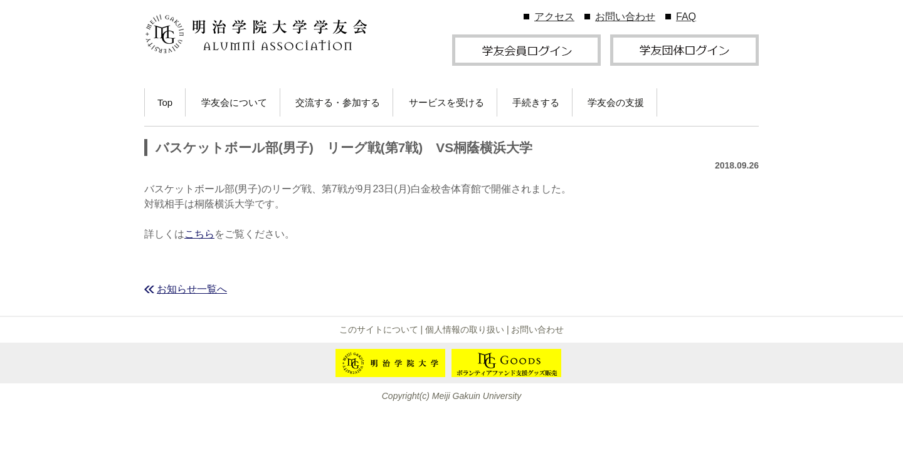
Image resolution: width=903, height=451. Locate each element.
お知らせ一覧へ (192, 289)
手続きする (535, 102)
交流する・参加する (337, 102)
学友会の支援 (616, 102)
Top (164, 102)
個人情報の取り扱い (464, 329)
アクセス (554, 16)
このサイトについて (378, 329)
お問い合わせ (625, 16)
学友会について (234, 102)
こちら (199, 234)
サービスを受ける (446, 102)
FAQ (686, 16)
